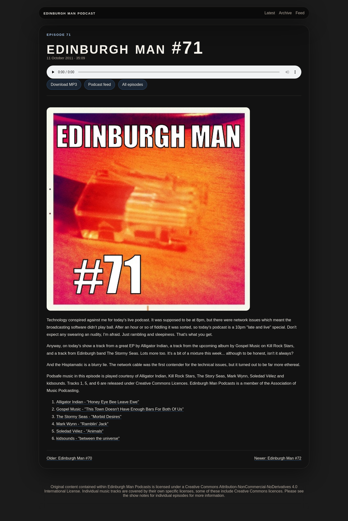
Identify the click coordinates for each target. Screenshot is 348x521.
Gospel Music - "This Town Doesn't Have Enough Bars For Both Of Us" (120, 409)
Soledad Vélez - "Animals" (79, 431)
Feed (300, 13)
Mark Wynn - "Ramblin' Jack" (82, 424)
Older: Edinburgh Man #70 (69, 458)
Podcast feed (99, 84)
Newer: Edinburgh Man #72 (277, 458)
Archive (285, 13)
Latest (269, 13)
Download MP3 (64, 84)
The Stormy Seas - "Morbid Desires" (88, 416)
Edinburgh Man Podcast (69, 12)
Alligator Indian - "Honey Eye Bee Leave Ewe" (97, 402)
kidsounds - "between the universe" (88, 438)
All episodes (132, 84)
